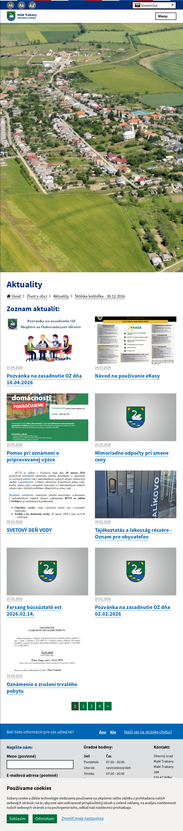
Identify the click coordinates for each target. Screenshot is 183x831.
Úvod (14, 296)
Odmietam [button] (44, 818)
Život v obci (37, 296)
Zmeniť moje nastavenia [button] (82, 818)
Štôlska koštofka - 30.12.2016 (100, 296)
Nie (114, 732)
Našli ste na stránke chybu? (148, 732)
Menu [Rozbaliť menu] (166, 16)
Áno (103, 732)
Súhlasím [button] (17, 818)
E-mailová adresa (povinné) (32, 775)
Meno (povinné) (21, 756)
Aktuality (61, 296)
